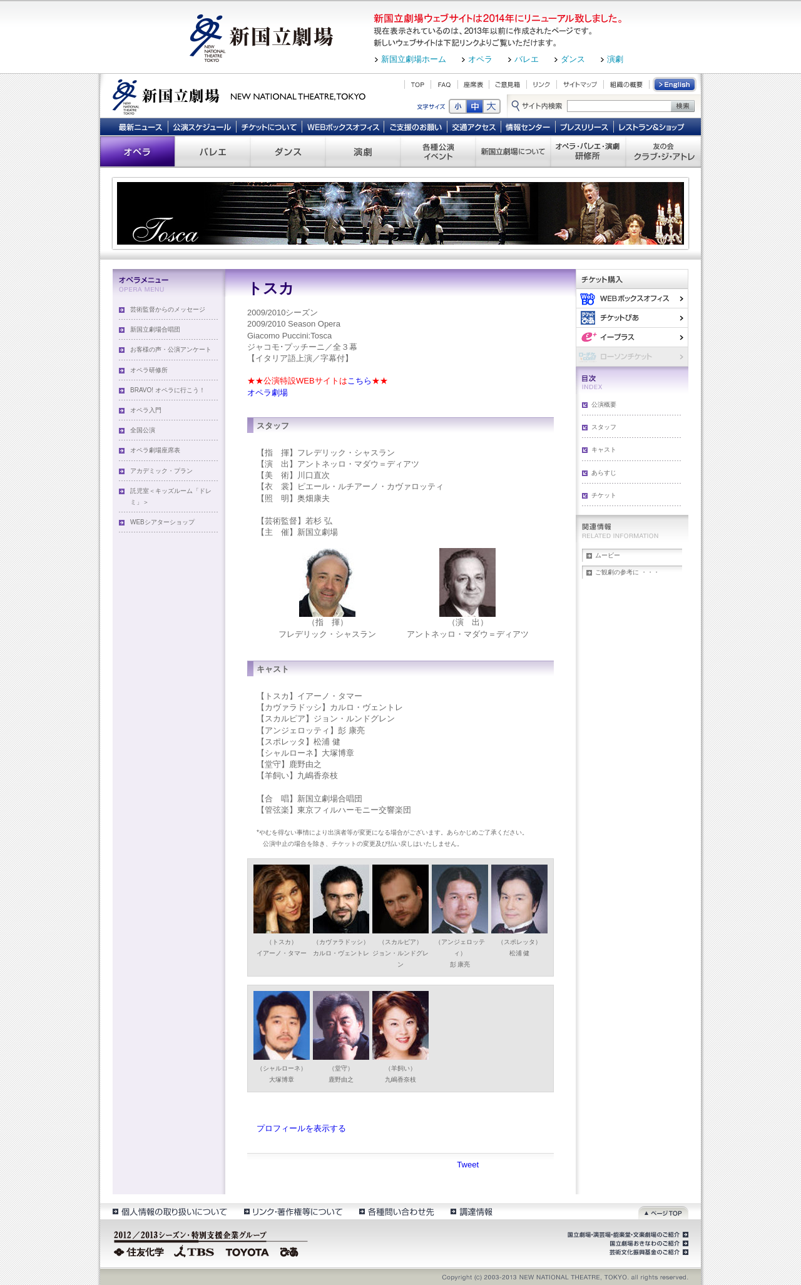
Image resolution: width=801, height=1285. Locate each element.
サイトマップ (580, 84)
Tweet (468, 1164)
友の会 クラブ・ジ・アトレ (663, 151)
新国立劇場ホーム (413, 59)
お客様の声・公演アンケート (171, 349)
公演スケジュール (202, 126)
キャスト (603, 449)
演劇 (615, 59)
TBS (194, 1250)
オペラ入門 (145, 410)
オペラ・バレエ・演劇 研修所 (588, 151)
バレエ (526, 59)
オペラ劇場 (267, 392)
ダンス (573, 59)
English (675, 84)
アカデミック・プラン (161, 470)
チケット (603, 495)
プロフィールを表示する (301, 1128)
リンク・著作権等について (292, 1211)
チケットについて (269, 126)
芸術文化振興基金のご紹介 (647, 1252)
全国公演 (142, 430)
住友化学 (140, 1250)
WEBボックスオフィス (343, 126)
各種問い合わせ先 (396, 1211)
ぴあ (632, 317)
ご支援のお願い (415, 126)
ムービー (607, 555)
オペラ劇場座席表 (155, 450)
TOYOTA (247, 1250)
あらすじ (603, 472)
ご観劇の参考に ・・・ (627, 572)
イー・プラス (632, 337)
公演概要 (603, 404)
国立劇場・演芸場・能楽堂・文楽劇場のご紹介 (626, 1235)
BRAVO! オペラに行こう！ (167, 390)
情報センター (528, 126)
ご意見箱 (507, 84)
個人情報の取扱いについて (169, 1211)
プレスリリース (585, 126)
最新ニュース (140, 126)
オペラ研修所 (149, 370)
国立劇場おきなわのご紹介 (647, 1243)
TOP (418, 84)
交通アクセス (474, 126)
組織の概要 (626, 84)
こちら (359, 380)
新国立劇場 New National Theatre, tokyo (239, 96)
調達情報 (471, 1211)
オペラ (480, 59)
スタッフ (603, 427)
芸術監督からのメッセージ (167, 309)
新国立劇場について (513, 151)
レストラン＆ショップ (652, 126)
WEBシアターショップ (162, 522)
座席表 (473, 84)
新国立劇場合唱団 (155, 329)
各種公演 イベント (438, 151)
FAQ (444, 84)
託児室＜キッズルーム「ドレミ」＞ (171, 496)
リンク (541, 84)
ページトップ (663, 1211)
